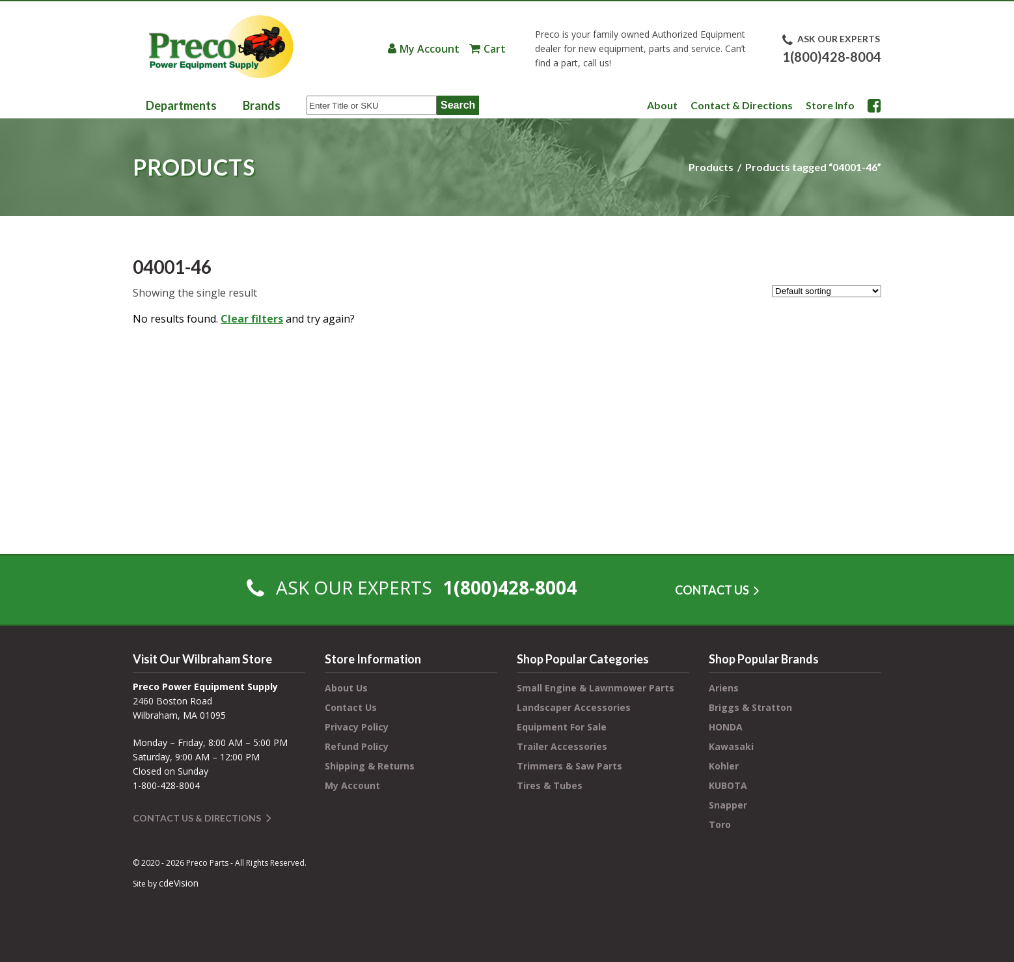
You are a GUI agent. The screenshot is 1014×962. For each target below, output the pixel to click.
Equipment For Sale (562, 727)
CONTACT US (712, 590)
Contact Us (351, 707)
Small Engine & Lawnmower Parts (595, 688)
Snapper (728, 805)
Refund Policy (357, 746)
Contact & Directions (742, 105)
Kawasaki (731, 746)
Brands (262, 105)
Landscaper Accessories (574, 707)
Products (711, 167)
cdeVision (179, 883)
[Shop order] (826, 291)
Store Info (830, 105)
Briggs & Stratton (750, 707)
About (662, 105)
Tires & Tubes (549, 785)
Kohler (724, 766)
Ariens (724, 688)
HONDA (726, 727)
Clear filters (252, 319)
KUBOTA (728, 785)
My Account (429, 49)
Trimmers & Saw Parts (569, 766)
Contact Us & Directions (197, 817)
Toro (720, 824)
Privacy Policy (357, 727)
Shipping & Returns (370, 766)
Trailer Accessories (562, 746)
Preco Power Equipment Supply (220, 46)
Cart (495, 49)
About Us (346, 688)
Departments (181, 105)
